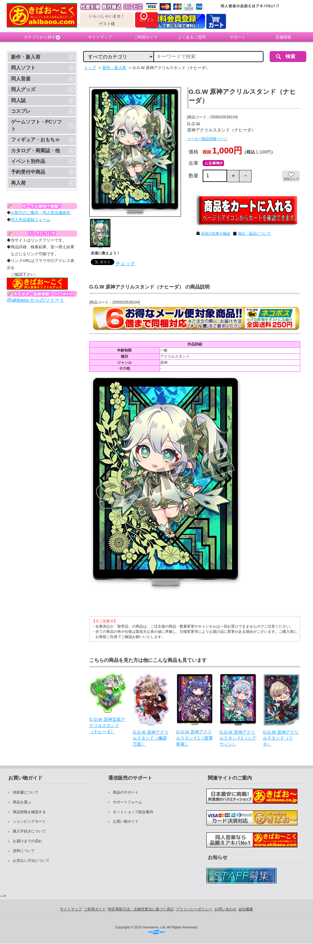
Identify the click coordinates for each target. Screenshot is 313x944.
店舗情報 (283, 37)
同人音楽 (21, 78)
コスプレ (21, 111)
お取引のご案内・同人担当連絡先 (40, 212)
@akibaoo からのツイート (35, 300)
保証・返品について (254, 233)
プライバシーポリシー (194, 909)
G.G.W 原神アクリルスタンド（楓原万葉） (150, 738)
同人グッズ (23, 89)
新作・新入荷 (25, 57)
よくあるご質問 (192, 37)
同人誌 (18, 100)
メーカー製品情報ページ (207, 139)
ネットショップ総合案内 (133, 812)
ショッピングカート (29, 821)
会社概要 (245, 909)
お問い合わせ (226, 909)
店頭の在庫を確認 (215, 233)
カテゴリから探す (42, 37)
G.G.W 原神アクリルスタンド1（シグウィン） (237, 738)
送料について (24, 851)
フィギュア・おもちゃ (35, 139)
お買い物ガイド (125, 821)
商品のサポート (125, 792)
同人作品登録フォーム (30, 219)
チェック (125, 263)
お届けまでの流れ (27, 841)
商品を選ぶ (22, 802)
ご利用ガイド (146, 37)
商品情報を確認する (29, 812)
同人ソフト (23, 67)
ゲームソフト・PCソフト (36, 125)
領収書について (26, 792)
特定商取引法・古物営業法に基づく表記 (141, 909)
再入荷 (18, 183)
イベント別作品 (28, 161)
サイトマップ (100, 37)
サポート (237, 37)
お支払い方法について (31, 860)
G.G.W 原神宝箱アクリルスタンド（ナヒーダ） (107, 725)
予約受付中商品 (28, 172)
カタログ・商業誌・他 (35, 150)
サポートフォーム (127, 802)
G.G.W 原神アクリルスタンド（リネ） (281, 738)
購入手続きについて (29, 831)
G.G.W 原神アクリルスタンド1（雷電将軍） (194, 737)
